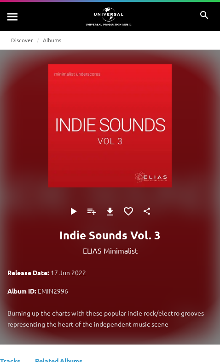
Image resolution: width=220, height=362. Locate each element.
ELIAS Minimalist (110, 250)
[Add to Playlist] (91, 211)
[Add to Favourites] (128, 211)
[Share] (146, 211)
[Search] (12, 17)
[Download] (110, 211)
